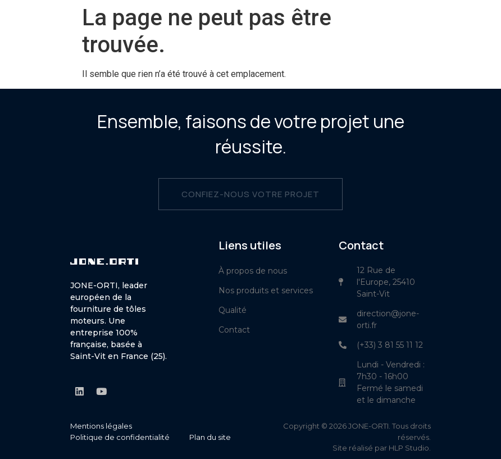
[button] (487, 25)
